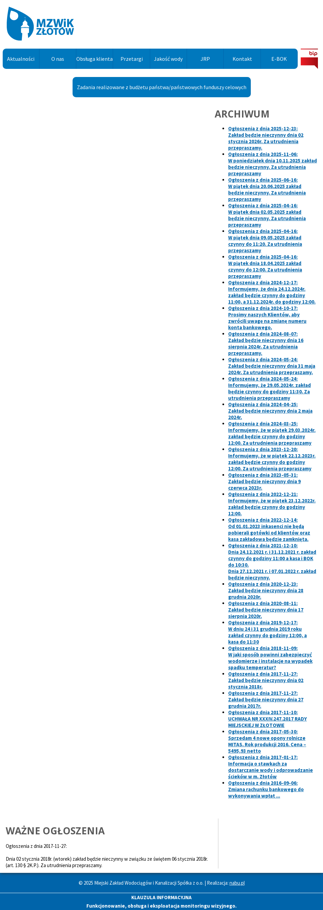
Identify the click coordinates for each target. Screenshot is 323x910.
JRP (205, 58)
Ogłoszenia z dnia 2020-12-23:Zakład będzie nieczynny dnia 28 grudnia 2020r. (265, 590)
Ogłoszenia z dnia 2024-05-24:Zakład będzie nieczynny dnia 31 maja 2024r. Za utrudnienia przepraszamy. (271, 365)
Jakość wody (168, 58)
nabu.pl (237, 883)
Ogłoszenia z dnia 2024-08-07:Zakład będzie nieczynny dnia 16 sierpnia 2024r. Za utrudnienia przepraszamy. (265, 343)
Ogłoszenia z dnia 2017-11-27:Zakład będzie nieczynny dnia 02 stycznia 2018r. (265, 680)
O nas (57, 58)
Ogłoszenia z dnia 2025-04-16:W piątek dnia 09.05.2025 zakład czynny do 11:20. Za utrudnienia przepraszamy (265, 241)
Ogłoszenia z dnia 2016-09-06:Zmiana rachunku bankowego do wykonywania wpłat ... (266, 789)
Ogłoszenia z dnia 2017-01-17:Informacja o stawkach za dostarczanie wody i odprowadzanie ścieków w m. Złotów (270, 767)
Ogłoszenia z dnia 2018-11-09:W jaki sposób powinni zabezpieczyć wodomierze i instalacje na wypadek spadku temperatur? (270, 658)
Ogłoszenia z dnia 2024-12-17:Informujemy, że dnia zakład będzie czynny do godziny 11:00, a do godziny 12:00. (272, 292)
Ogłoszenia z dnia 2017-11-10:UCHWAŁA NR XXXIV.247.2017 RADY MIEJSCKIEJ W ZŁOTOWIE (267, 718)
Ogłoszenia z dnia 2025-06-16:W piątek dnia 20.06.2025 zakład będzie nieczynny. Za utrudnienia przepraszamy (267, 189)
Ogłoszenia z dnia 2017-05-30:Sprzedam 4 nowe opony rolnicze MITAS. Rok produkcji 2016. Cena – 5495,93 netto (267, 741)
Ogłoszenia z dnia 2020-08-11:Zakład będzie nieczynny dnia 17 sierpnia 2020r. (265, 609)
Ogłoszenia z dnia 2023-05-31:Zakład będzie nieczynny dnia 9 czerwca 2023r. (264, 481)
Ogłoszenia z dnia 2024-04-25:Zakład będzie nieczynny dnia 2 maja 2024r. (270, 410)
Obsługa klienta (94, 58)
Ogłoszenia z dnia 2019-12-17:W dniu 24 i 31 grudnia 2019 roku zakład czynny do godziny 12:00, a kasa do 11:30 (267, 632)
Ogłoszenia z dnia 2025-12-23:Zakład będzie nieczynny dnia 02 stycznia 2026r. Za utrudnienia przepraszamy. (265, 138)
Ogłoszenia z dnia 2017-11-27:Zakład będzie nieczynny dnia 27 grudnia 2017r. (265, 699)
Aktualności (20, 58)
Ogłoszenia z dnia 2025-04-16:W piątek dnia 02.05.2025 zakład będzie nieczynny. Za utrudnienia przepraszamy (267, 215)
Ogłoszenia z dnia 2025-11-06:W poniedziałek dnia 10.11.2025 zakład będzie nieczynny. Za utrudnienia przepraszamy (272, 164)
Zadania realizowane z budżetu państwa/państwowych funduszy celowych (161, 87)
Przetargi (131, 58)
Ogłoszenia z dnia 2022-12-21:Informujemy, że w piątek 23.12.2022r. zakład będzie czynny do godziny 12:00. (272, 504)
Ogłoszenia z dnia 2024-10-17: (267, 318)
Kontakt (242, 58)
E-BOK (279, 58)
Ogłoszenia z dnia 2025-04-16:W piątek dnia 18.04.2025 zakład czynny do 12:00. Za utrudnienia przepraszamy (265, 266)
